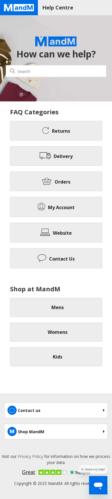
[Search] (56, 71)
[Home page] (19, 7)
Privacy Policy (30, 456)
